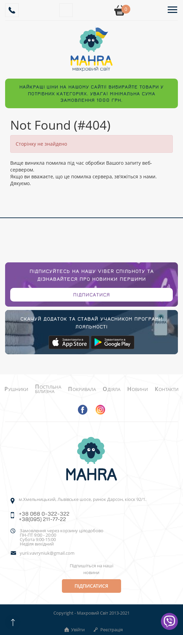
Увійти (74, 629)
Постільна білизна (48, 389)
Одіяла (111, 389)
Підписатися (91, 294)
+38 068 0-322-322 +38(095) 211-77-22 (44, 516)
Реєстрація (108, 629)
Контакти (167, 389)
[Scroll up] (12, 622)
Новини (137, 389)
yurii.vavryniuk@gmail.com (47, 553)
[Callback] (12, 10)
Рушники (16, 389)
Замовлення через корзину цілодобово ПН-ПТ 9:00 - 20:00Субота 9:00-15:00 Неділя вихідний (61, 537)
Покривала (82, 389)
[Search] (66, 10)
